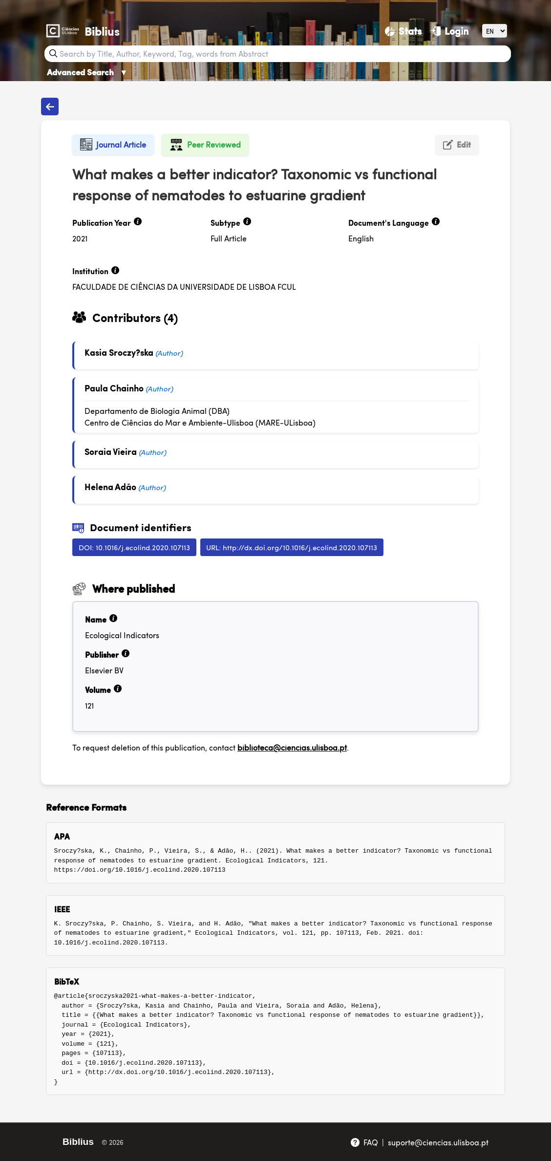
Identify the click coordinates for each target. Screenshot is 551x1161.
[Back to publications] (50, 106)
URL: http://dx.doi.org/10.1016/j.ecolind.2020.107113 (291, 547)
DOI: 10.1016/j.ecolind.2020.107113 (134, 547)
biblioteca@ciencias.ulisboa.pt (292, 747)
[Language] (494, 30)
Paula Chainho (114, 388)
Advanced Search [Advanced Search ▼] (87, 72)
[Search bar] (284, 53)
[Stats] (403, 30)
